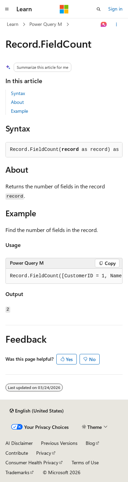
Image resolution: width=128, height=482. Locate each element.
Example (19, 111)
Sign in (115, 8)
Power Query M (45, 24)
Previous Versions (59, 443)
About (17, 102)
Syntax (18, 93)
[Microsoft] (64, 9)
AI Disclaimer (19, 443)
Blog (90, 443)
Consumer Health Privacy (31, 462)
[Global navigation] (7, 9)
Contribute (16, 453)
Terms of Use (85, 462)
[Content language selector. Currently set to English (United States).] (36, 410)
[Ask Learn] (104, 24)
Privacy (43, 453)
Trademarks (17, 472)
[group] (64, 276)
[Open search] (98, 9)
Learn (12, 24)
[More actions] (117, 24)
